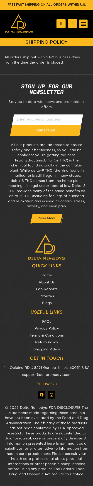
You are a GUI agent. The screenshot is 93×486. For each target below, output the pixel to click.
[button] (83, 24)
